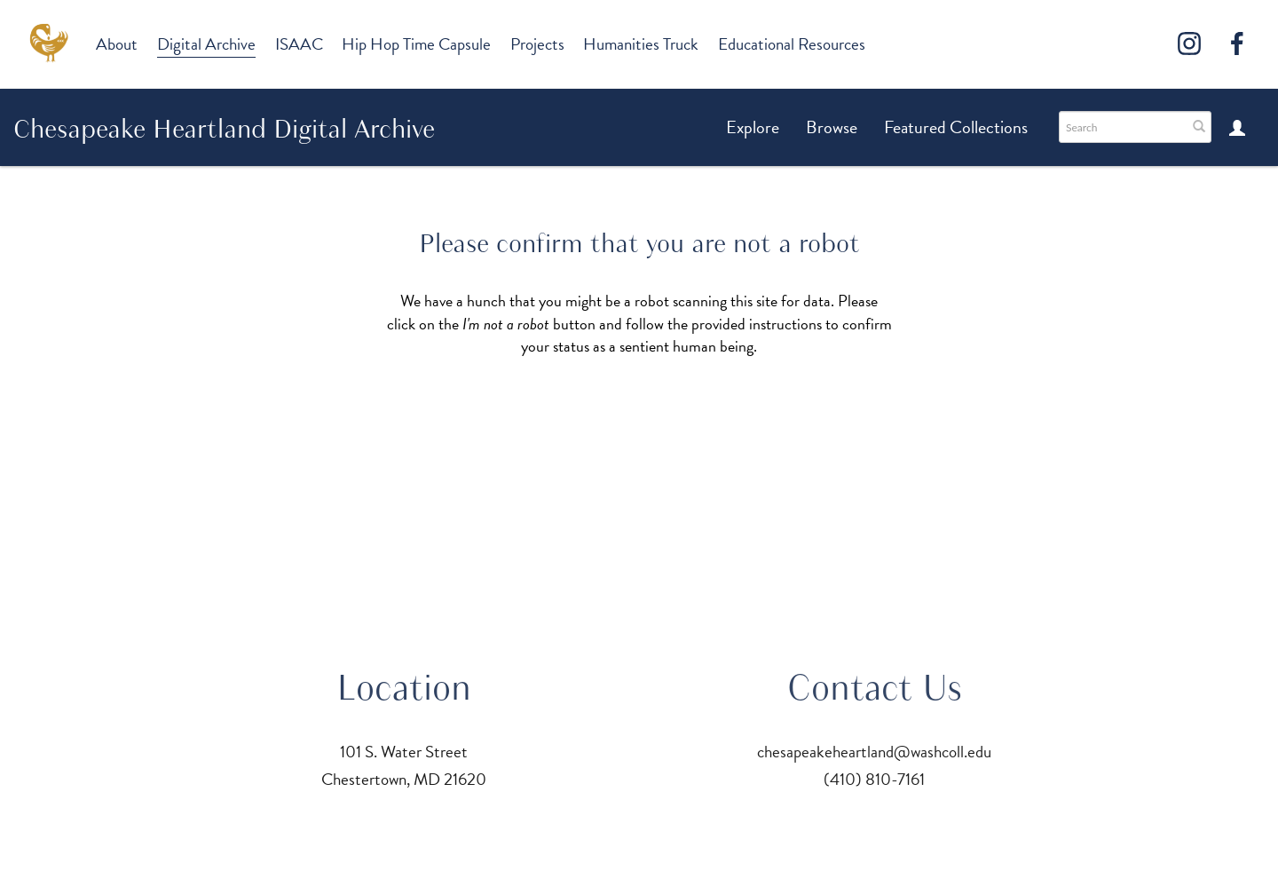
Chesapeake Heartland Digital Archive (224, 128)
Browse (831, 127)
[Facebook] (1237, 43)
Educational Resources (791, 44)
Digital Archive (206, 44)
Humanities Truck (640, 44)
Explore (752, 127)
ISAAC (299, 44)
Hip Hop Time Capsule (416, 44)
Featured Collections (956, 127)
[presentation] (643, 413)
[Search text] (1122, 127)
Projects (537, 44)
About (117, 44)
